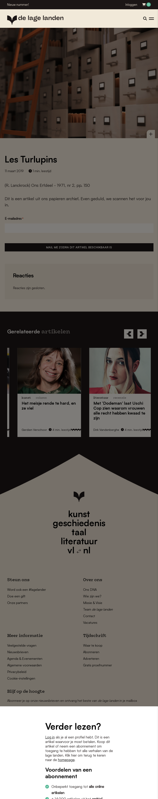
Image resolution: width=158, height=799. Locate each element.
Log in (50, 737)
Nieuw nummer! (18, 5)
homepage (66, 760)
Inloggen (131, 5)
